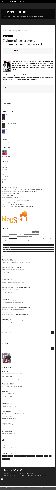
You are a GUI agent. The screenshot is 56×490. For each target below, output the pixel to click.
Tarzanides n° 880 (6, 202)
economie (10, 456)
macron (15, 456)
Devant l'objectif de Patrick (30, 191)
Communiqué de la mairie (7, 197)
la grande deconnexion (8, 249)
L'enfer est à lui (5, 404)
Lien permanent (9, 87)
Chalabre (17, 197)
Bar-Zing (14, 202)
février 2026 (4, 167)
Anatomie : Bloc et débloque (16, 274)
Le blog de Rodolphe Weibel (26, 206)
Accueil (4, 1)
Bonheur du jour (15, 193)
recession (21, 456)
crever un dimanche (11, 90)
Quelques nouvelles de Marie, (8, 200)
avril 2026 (4, 164)
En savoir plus (8, 488)
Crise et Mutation (7, 247)
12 (5, 236)
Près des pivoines (6, 193)
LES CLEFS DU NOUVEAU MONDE (10, 398)
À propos (21, 1)
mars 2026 (4, 165)
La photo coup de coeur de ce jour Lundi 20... (12, 191)
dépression (4, 456)
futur (50, 456)
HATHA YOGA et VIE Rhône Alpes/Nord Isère (27, 200)
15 (28, 236)
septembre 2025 (5, 176)
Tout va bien (13, 260)
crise (3, 459)
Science (5, 251)
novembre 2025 (5, 172)
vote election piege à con (22, 90)
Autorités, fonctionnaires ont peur (9, 206)
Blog (4, 245)
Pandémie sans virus (7, 431)
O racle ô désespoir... (7, 411)
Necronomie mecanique (22, 314)
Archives (13, 1)
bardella (30, 90)
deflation (7, 459)
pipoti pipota (35, 90)
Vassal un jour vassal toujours (9, 418)
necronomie (5, 260)
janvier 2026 (4, 169)
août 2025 (4, 178)
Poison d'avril (19, 320)
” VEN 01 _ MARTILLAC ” (7, 199)
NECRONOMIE (15, 12)
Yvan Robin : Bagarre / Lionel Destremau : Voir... (13, 189)
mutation (46, 456)
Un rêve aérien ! (5, 204)
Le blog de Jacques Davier (17, 204)
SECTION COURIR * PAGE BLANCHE (23, 199)
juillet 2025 (4, 179)
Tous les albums (7, 156)
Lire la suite (30, 142)
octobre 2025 (5, 174)
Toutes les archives (8, 182)
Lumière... (4, 195)
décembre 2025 (5, 171)
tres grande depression (30, 456)
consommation (39, 456)
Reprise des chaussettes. (8, 267)
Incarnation (11, 195)
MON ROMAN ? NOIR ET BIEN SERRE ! (34, 189)
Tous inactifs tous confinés (8, 424)
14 (20, 236)
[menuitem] (5, 1)
